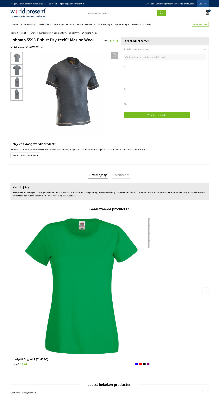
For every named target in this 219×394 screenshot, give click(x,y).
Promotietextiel (85, 24)
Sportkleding (103, 24)
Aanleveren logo (71, 364)
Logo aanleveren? (186, 3)
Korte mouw (45, 32)
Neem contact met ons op (25, 155)
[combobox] (121, 13)
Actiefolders (45, 24)
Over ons (150, 3)
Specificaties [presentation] (120, 175)
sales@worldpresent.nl (73, 3)
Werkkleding (121, 24)
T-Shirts (32, 32)
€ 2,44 (20, 272)
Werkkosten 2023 (72, 347)
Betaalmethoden (121, 347)
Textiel (22, 32)
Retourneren (119, 352)
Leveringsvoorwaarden (74, 356)
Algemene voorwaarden (163, 387)
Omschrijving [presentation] (99, 175)
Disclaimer (202, 387)
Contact (203, 3)
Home (15, 24)
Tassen (135, 24)
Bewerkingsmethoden (166, 3)
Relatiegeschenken (62, 24)
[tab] (99, 175)
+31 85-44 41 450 (53, 3)
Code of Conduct (71, 352)
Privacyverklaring (186, 387)
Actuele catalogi (28, 24)
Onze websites (200, 24)
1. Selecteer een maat (136, 49)
